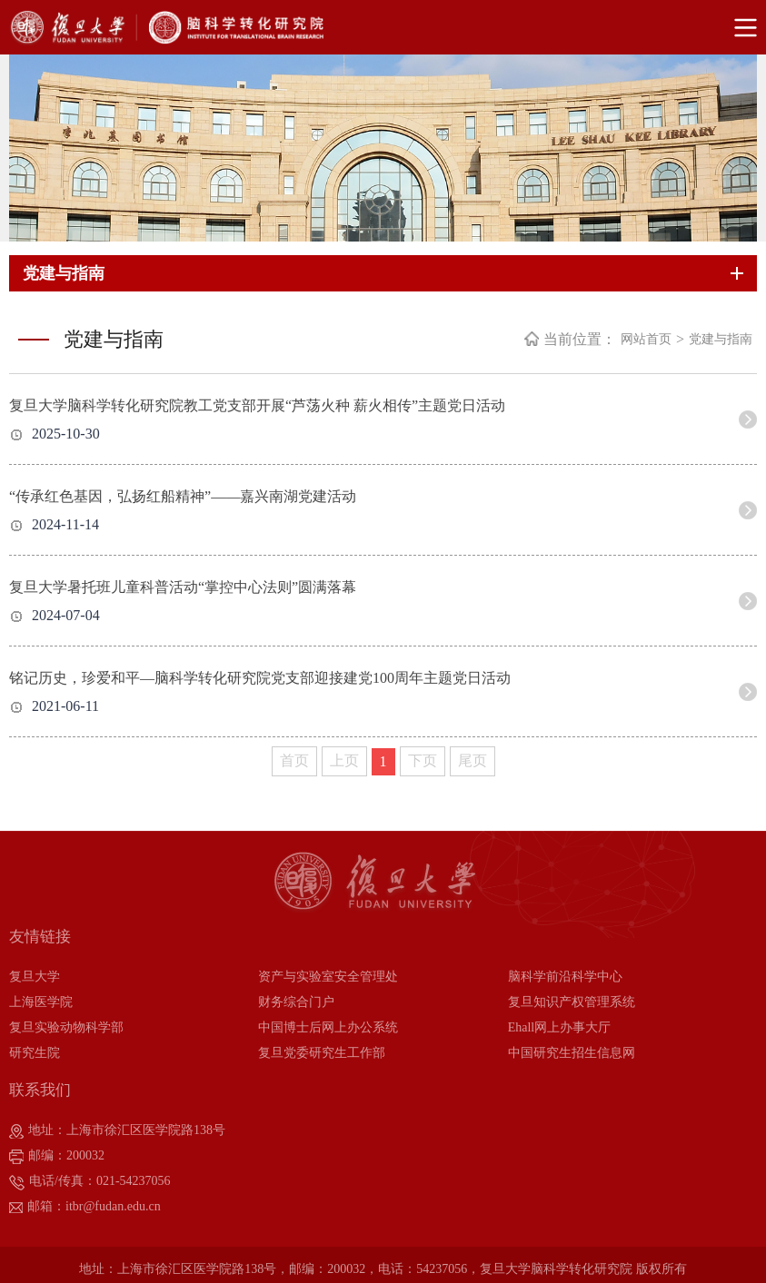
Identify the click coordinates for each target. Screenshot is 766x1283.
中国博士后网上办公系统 (328, 1027)
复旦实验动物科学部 (66, 1027)
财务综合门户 (296, 1002)
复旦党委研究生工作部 (321, 1053)
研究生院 (34, 1053)
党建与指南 (720, 339)
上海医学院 (41, 1002)
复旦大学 (34, 976)
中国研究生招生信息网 (571, 1053)
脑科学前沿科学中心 (565, 976)
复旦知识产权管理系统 (571, 1002)
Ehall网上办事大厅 (560, 1027)
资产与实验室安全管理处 (328, 976)
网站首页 (646, 339)
